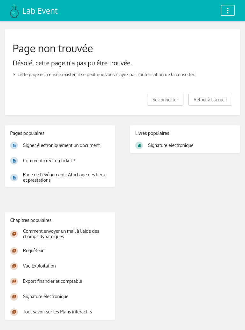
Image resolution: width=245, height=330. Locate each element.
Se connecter (165, 99)
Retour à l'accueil (210, 99)
